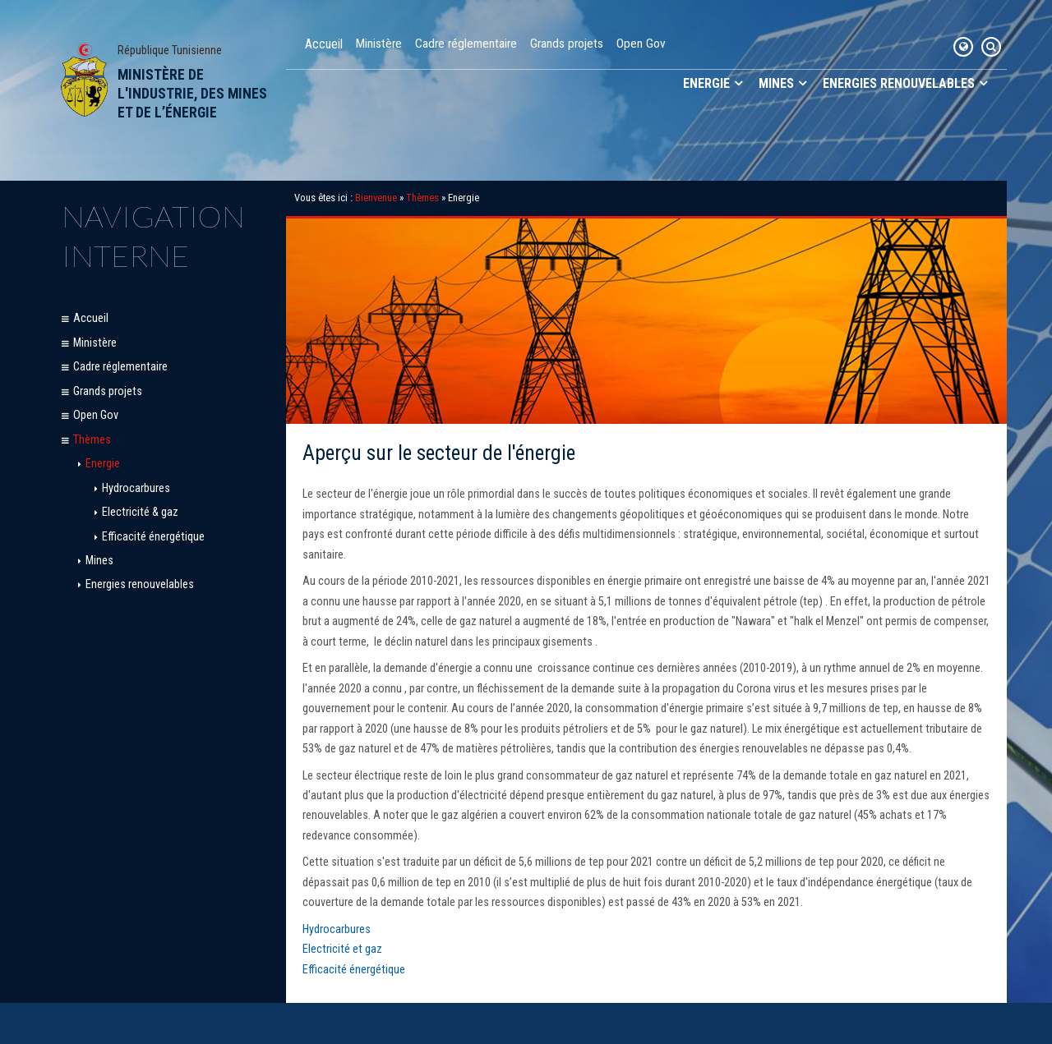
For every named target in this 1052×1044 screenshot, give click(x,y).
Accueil (324, 44)
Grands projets (566, 43)
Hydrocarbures (136, 488)
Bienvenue (376, 197)
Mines (776, 83)
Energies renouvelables (899, 83)
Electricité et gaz (342, 949)
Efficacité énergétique (153, 537)
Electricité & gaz (140, 512)
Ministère (379, 43)
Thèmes (92, 440)
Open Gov (641, 43)
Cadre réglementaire (466, 43)
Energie (706, 83)
